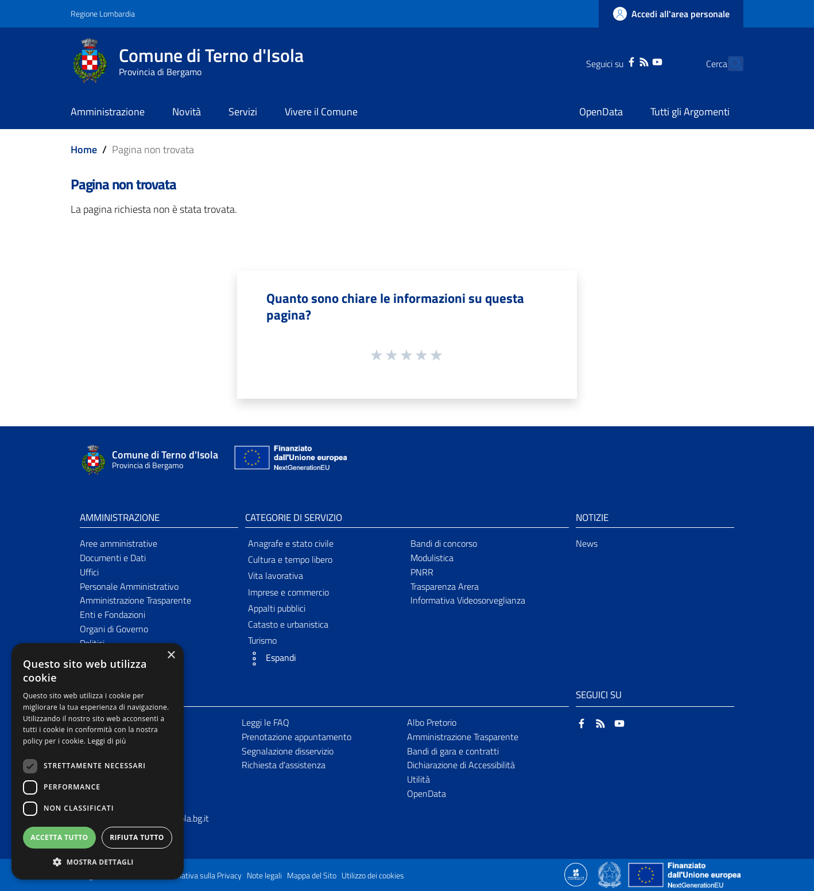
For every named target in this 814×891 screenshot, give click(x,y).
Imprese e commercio (288, 592)
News (587, 543)
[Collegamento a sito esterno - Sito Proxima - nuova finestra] (575, 874)
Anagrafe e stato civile (291, 543)
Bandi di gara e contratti (453, 751)
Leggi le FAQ (265, 722)
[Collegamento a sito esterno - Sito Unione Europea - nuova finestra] (289, 460)
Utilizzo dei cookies (373, 875)
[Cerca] (729, 63)
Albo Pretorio (431, 722)
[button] (324, 658)
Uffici (89, 572)
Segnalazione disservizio (288, 751)
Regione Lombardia (103, 13)
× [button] (170, 655)
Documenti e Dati (113, 558)
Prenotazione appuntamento (296, 737)
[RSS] (624, 61)
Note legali (264, 875)
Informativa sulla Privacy (200, 875)
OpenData (426, 793)
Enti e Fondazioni (112, 614)
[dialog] (97, 761)
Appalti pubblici (276, 608)
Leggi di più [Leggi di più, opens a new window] (107, 741)
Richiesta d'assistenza (283, 765)
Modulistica (431, 558)
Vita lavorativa (275, 575)
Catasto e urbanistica (288, 624)
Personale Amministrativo (129, 586)
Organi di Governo (114, 629)
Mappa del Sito (311, 875)
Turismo (262, 640)
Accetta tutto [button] (59, 837)
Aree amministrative (118, 543)
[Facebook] (611, 61)
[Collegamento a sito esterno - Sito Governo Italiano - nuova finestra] (610, 874)
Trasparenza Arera (444, 586)
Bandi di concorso (443, 543)
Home (84, 149)
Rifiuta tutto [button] (137, 837)
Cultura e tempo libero (290, 559)
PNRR (421, 572)
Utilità (418, 779)
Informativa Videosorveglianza (467, 600)
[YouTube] (636, 61)
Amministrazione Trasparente (135, 600)
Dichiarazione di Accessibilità (461, 765)
